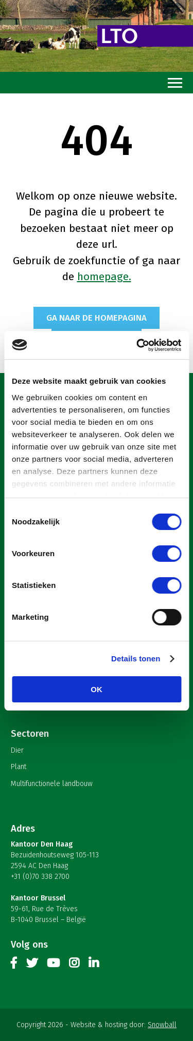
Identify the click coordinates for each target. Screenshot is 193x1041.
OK (96, 689)
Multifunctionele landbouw (52, 783)
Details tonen (135, 658)
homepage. (104, 276)
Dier (17, 750)
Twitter (32, 965)
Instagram (74, 965)
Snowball (162, 1024)
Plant (18, 766)
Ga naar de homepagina (96, 317)
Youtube (53, 965)
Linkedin (94, 965)
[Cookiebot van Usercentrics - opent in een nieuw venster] (137, 345)
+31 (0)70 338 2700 (40, 876)
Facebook (14, 965)
